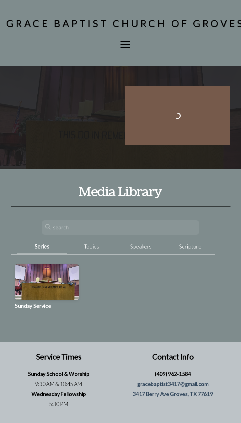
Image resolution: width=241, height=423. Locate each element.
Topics (91, 246)
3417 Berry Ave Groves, (161, 394)
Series (42, 246)
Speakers (141, 246)
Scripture (190, 246)
